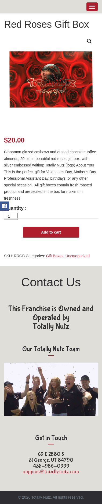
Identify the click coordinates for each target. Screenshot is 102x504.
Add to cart (51, 232)
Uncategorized (77, 256)
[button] (89, 41)
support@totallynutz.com (51, 472)
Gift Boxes (54, 256)
